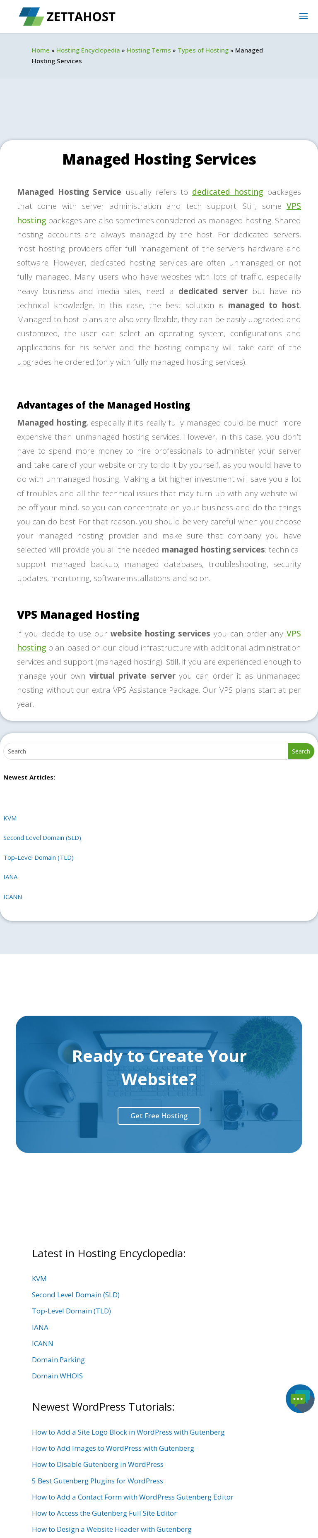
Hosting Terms (149, 50)
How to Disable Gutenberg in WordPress (98, 1464)
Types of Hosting (203, 50)
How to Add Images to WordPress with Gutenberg (113, 1448)
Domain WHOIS (57, 1375)
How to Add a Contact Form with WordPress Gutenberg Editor (133, 1497)
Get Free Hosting (159, 1115)
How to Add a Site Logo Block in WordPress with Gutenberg (128, 1432)
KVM (10, 818)
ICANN (12, 896)
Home (41, 50)
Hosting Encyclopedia (88, 50)
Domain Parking (58, 1359)
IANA (10, 877)
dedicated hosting (227, 192)
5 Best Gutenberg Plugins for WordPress (97, 1480)
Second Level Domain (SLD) (42, 837)
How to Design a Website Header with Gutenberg (112, 1529)
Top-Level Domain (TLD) (38, 857)
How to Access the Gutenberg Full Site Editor (104, 1513)
